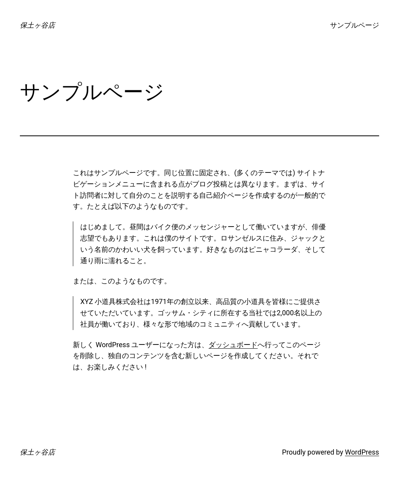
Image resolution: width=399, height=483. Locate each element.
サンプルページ (354, 25)
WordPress (362, 452)
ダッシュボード (233, 345)
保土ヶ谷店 (37, 25)
